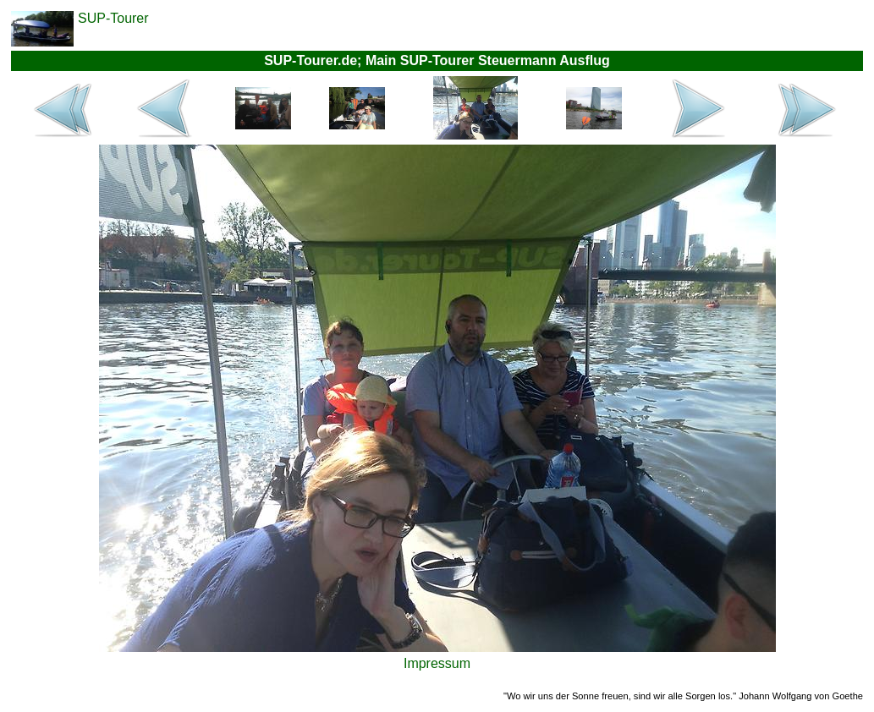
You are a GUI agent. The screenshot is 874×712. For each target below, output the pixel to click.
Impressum (437, 663)
